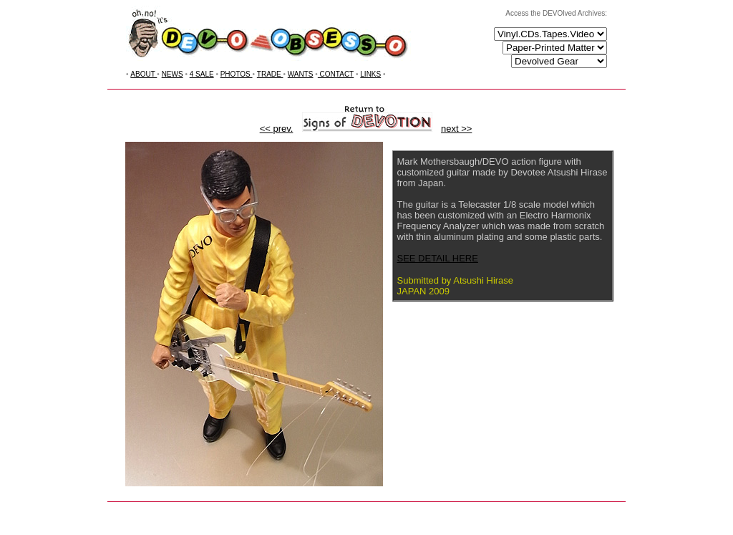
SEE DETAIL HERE (437, 258)
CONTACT (336, 74)
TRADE (270, 74)
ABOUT (143, 74)
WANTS (301, 74)
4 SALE (202, 74)
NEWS (172, 74)
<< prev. (276, 128)
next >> (456, 128)
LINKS (370, 74)
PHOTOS (236, 74)
